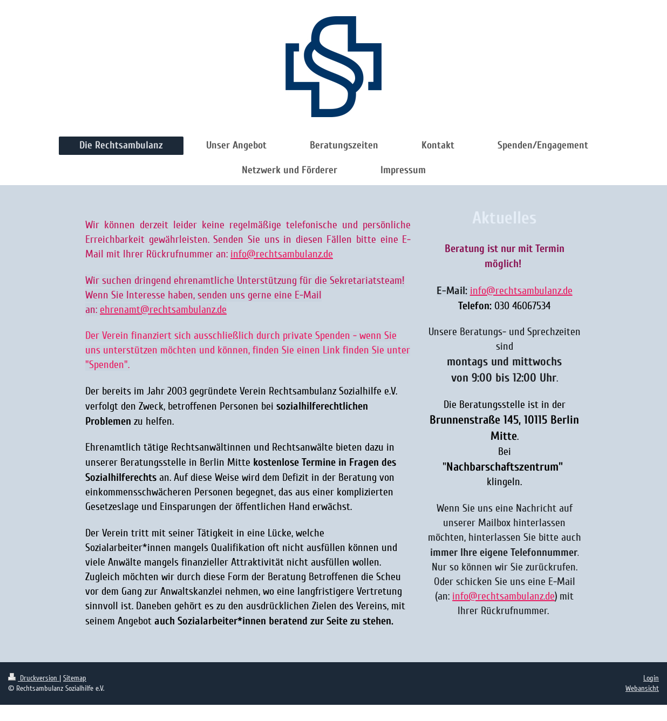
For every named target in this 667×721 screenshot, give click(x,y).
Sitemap (74, 678)
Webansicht (642, 688)
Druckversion (33, 678)
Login (651, 678)
